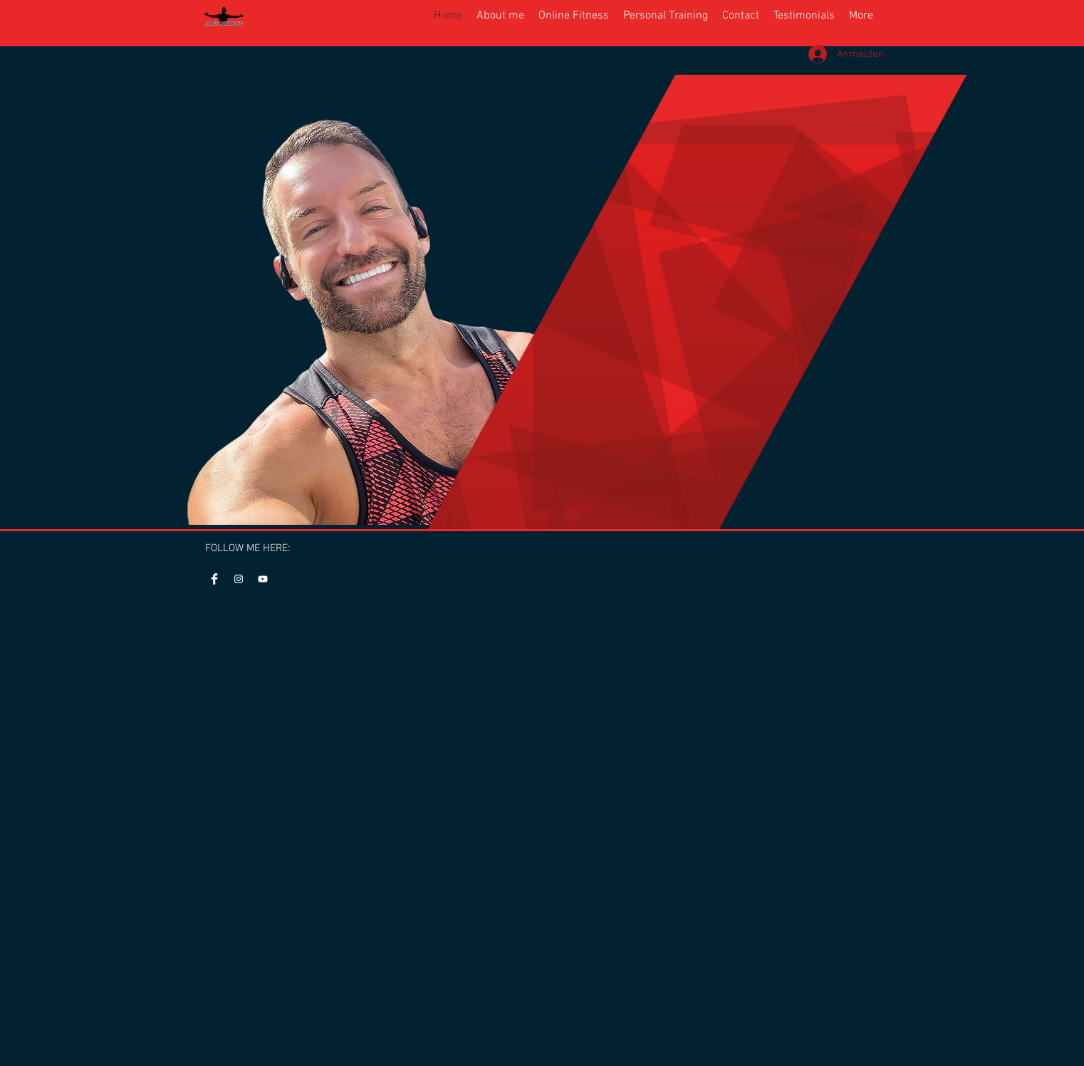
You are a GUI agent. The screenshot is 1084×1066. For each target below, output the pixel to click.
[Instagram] (238, 579)
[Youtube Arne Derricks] (263, 579)
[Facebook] (214, 579)
